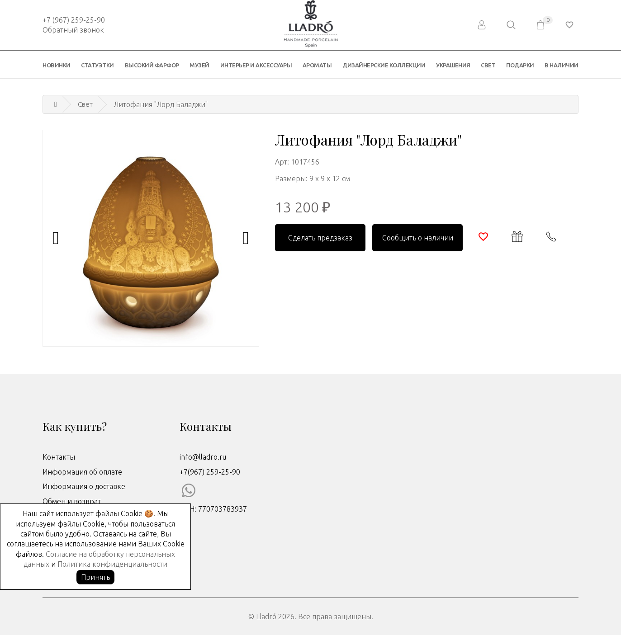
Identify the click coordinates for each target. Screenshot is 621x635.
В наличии (561, 65)
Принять (95, 577)
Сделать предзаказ (320, 238)
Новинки (57, 65)
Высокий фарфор (152, 65)
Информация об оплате (82, 472)
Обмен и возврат (72, 501)
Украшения (453, 65)
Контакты (59, 457)
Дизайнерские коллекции (383, 65)
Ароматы (317, 65)
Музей (199, 65)
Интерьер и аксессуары (256, 65)
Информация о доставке (84, 486)
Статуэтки (97, 65)
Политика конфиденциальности (112, 564)
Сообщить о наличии (417, 238)
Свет (488, 65)
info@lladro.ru (203, 457)
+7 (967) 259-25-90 (74, 20)
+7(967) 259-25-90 (210, 472)
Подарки (520, 65)
